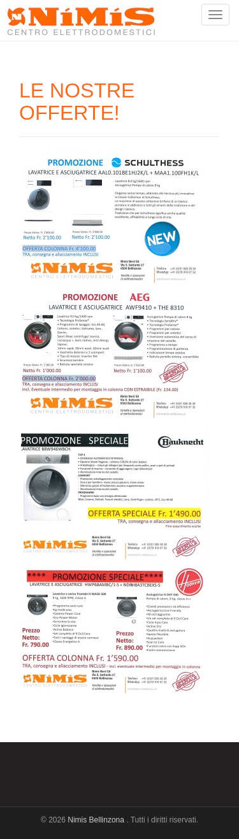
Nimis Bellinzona (97, 819)
